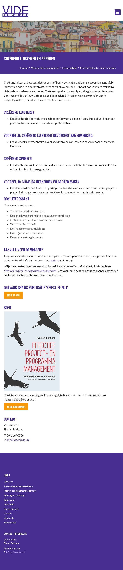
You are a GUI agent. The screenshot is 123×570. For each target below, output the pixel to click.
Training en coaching (14, 495)
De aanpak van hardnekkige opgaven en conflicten (40, 215)
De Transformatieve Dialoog (27, 228)
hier (18, 118)
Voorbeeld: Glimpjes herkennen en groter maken (41, 181)
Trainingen (9, 499)
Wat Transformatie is (23, 224)
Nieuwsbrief (10, 522)
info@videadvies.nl (17, 440)
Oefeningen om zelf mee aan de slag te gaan (36, 220)
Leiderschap (69, 68)
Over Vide (9, 504)
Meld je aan (13, 295)
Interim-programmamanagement (20, 490)
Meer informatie (16, 407)
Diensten (8, 481)
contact (54, 260)
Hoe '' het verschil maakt (27, 233)
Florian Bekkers (11, 509)
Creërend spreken (18, 158)
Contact (8, 513)
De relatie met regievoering (26, 237)
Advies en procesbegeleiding (18, 486)
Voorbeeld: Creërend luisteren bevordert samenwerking (48, 135)
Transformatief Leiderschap (27, 211)
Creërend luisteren (19, 112)
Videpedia (9, 518)
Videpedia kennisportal (45, 68)
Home (24, 68)
